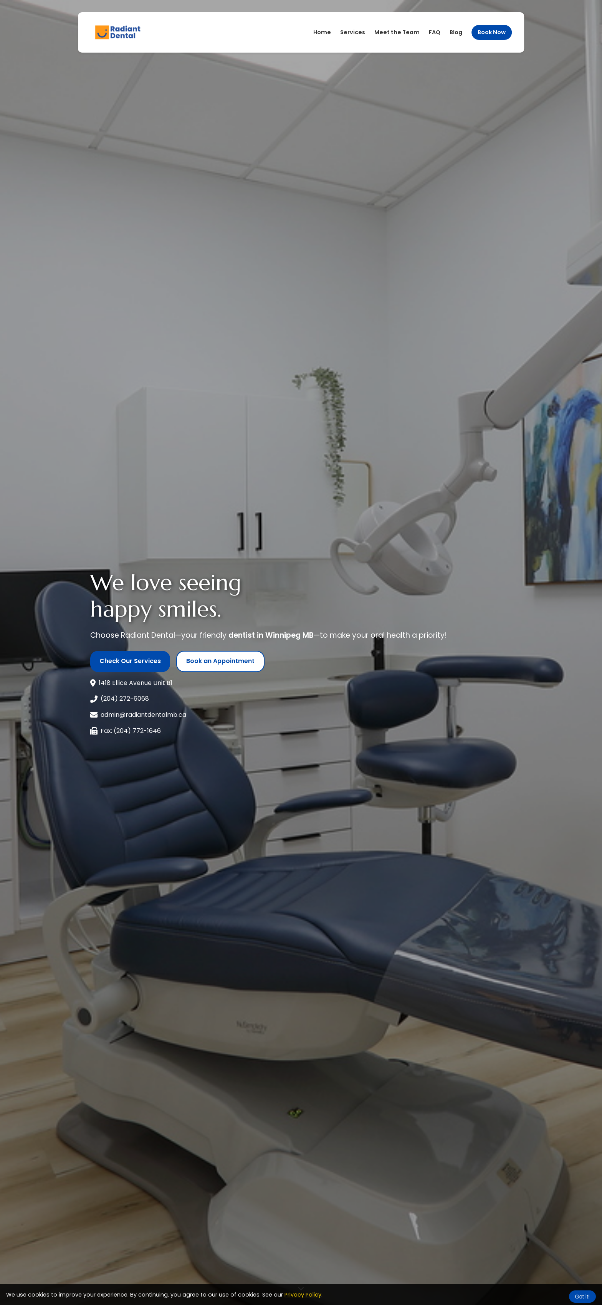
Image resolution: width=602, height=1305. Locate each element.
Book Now (492, 28)
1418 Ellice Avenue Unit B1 (135, 679)
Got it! (582, 1293)
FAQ (434, 28)
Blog (456, 28)
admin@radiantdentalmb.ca (143, 710)
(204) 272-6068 (125, 695)
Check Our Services (130, 657)
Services (352, 28)
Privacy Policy (302, 1291)
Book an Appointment (220, 657)
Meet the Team (397, 28)
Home (322, 28)
